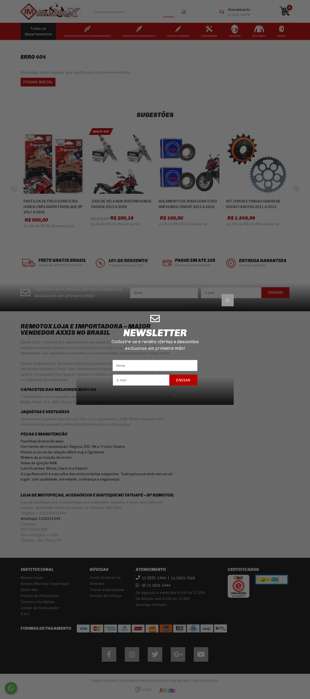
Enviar (183, 380)
